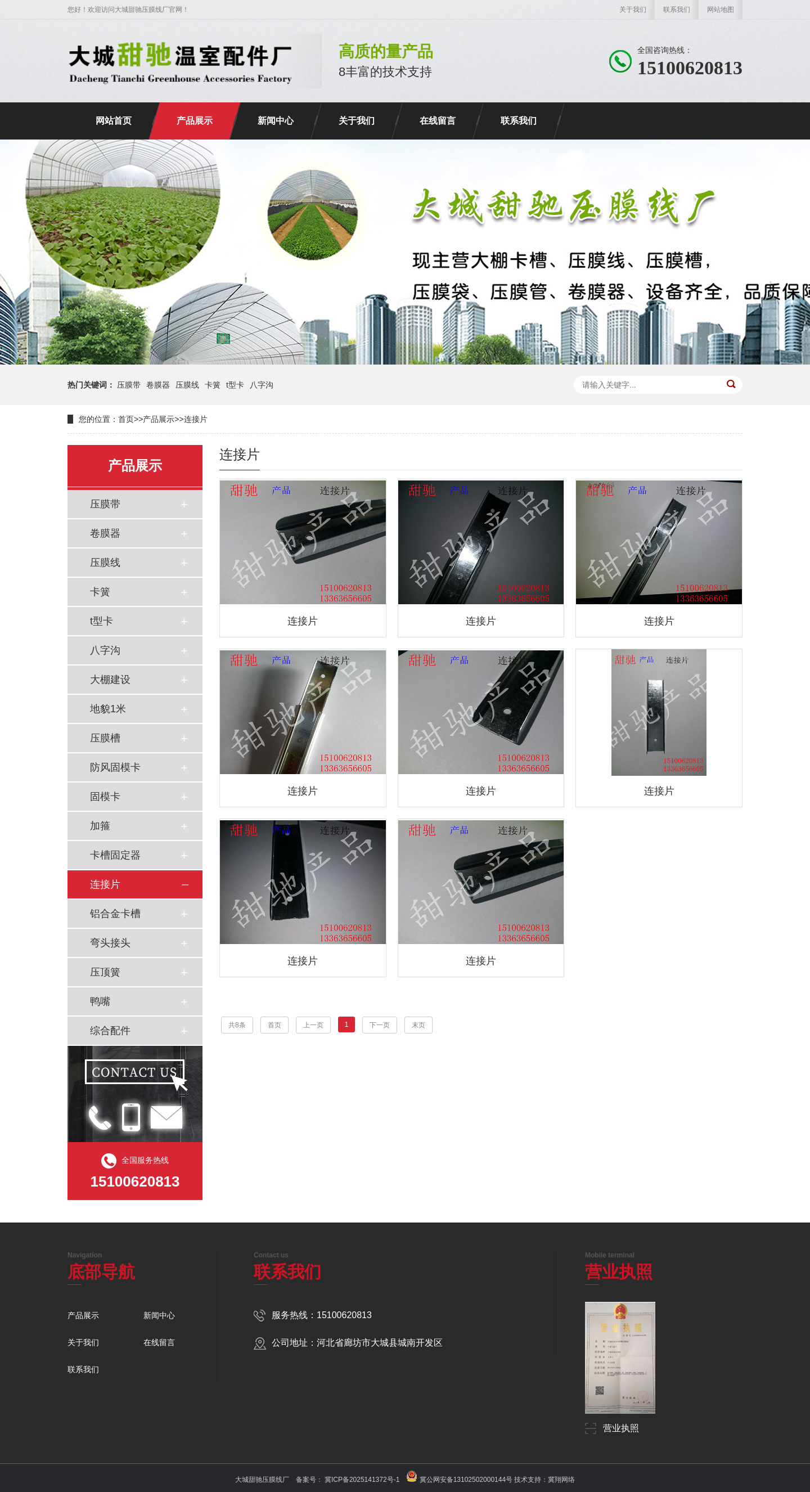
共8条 (237, 1025)
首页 (126, 419)
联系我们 (676, 10)
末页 (418, 1025)
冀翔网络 (561, 1480)
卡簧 (212, 384)
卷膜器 (158, 384)
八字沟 (261, 384)
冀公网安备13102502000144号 (466, 1480)
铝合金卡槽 (115, 913)
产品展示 (195, 120)
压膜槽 (105, 738)
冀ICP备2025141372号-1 (361, 1480)
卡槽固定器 (115, 855)
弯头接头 (110, 943)
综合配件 (110, 1030)
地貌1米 (108, 708)
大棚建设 (110, 679)
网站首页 (114, 120)
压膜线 (187, 384)
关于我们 (632, 10)
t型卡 (235, 384)
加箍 (100, 826)
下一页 (380, 1025)
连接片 (196, 419)
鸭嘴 (100, 1001)
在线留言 (438, 120)
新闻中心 (276, 120)
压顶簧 (105, 972)
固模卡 (105, 796)
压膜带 (129, 384)
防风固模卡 (115, 767)
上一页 (313, 1025)
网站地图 (720, 10)
